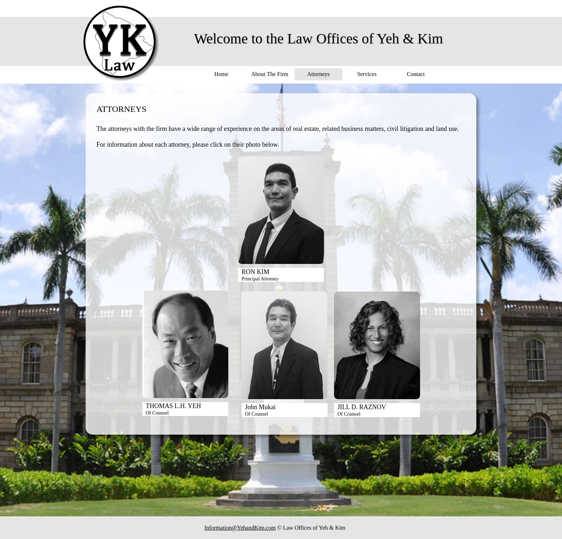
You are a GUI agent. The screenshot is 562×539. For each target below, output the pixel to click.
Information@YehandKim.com (240, 528)
